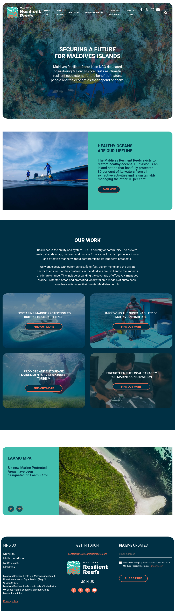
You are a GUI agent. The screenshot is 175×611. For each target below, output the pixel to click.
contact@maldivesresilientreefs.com (87, 554)
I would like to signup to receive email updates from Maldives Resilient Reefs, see (146, 564)
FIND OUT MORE (44, 326)
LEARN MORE (109, 189)
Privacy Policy (156, 566)
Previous (11, 509)
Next (19, 509)
